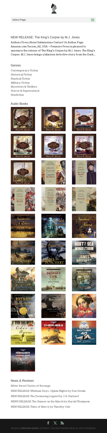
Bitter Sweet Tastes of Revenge (31, 386)
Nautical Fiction (20, 78)
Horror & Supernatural (25, 90)
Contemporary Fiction (24, 70)
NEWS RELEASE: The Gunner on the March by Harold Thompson (50, 401)
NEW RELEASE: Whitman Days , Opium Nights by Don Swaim (48, 391)
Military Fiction (20, 82)
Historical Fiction (21, 74)
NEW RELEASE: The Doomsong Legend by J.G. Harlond (45, 396)
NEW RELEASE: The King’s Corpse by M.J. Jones (45, 37)
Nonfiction (17, 95)
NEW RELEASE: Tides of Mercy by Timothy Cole (40, 406)
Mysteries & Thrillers (24, 86)
